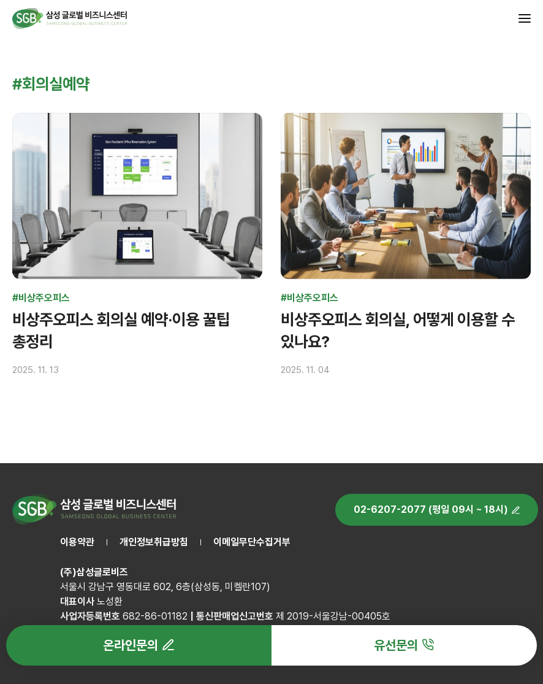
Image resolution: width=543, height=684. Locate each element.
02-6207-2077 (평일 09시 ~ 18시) (431, 509)
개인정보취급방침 (154, 542)
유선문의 (396, 645)
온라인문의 (130, 645)
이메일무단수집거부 (251, 542)
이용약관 (77, 542)
